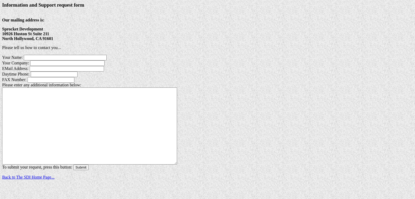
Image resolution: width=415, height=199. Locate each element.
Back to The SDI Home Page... (28, 192)
